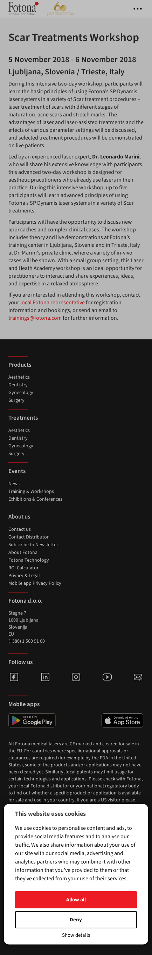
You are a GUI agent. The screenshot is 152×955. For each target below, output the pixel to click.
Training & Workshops (31, 491)
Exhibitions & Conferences (35, 499)
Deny (76, 919)
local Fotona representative (52, 302)
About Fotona (22, 552)
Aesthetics (19, 377)
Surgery (16, 400)
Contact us (19, 529)
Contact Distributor (28, 537)
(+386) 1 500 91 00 (26, 641)
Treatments (23, 418)
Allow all (76, 899)
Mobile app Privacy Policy (34, 583)
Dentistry (18, 384)
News (14, 483)
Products (19, 365)
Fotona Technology (28, 560)
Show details (76, 935)
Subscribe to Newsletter (33, 544)
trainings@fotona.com (35, 318)
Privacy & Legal (24, 575)
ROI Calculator (23, 567)
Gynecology (20, 392)
